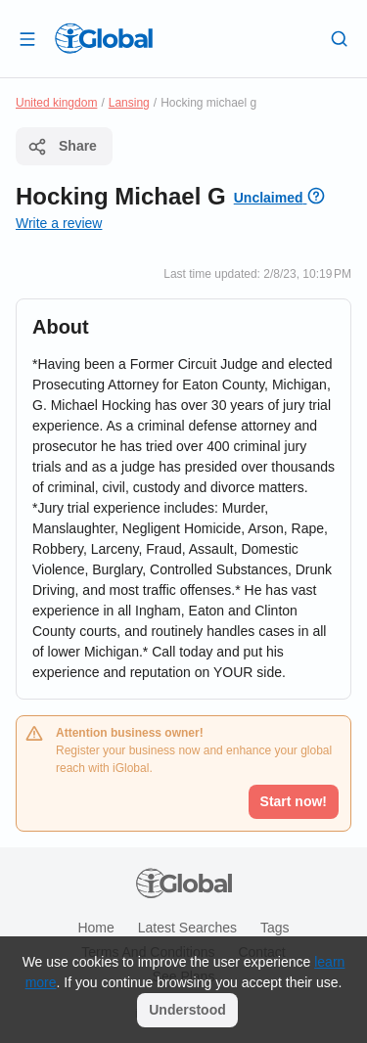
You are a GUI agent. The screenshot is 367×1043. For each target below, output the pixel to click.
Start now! (293, 801)
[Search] (339, 38)
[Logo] (104, 38)
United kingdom (56, 103)
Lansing (129, 103)
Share (62, 147)
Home (95, 927)
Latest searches (187, 927)
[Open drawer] (27, 38)
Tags (275, 927)
